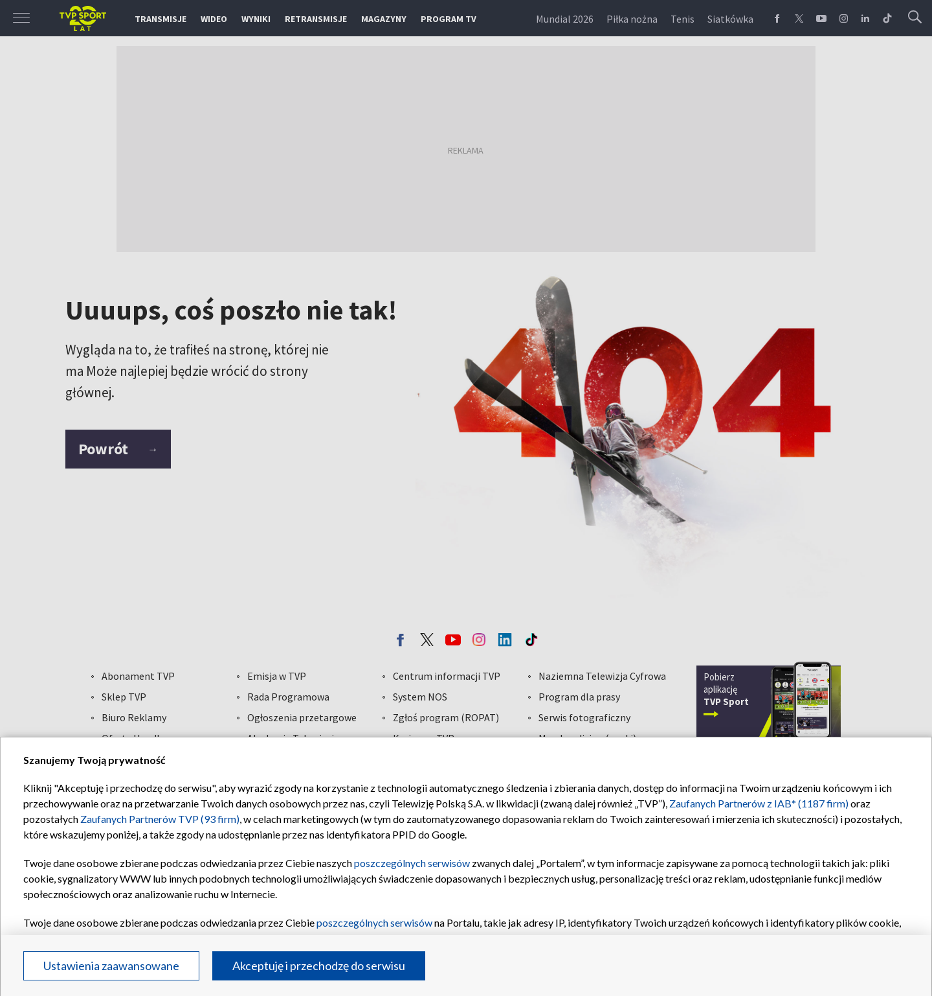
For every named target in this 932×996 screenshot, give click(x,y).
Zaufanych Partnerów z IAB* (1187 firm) (759, 803)
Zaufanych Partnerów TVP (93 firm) (159, 819)
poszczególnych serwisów (412, 863)
